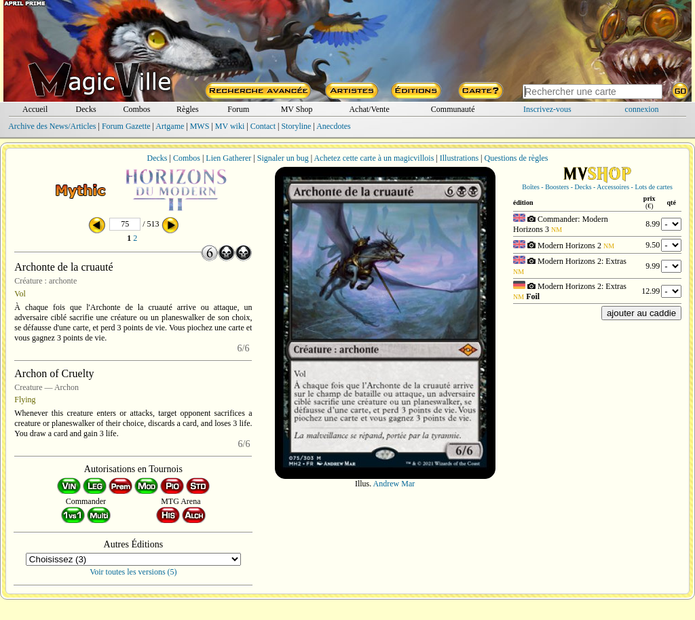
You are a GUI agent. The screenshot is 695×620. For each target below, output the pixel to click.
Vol (19, 293)
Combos (136, 109)
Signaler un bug (283, 158)
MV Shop (297, 109)
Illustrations (459, 158)
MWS (200, 126)
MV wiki (229, 126)
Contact (263, 126)
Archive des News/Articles (52, 126)
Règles (187, 109)
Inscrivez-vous (547, 109)
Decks (86, 109)
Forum (238, 109)
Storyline (296, 126)
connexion (642, 109)
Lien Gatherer (228, 158)
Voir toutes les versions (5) (133, 572)
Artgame (169, 126)
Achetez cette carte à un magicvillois (374, 158)
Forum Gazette (126, 126)
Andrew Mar (394, 483)
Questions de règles (516, 158)
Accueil (35, 109)
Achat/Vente (369, 109)
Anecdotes (333, 126)
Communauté (453, 109)
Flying (24, 399)
